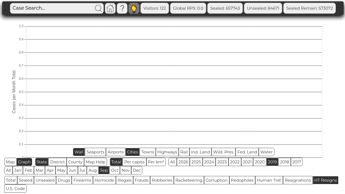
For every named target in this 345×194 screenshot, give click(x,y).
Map (10, 161)
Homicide (104, 180)
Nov (126, 170)
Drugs (64, 180)
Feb (28, 170)
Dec (137, 170)
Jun (72, 170)
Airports (116, 152)
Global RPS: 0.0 (215, 8)
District (57, 161)
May (61, 170)
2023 (222, 161)
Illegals (125, 180)
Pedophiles (242, 180)
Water (266, 152)
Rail (184, 152)
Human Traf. (269, 180)
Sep (104, 170)
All (172, 161)
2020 (260, 161)
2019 (272, 161)
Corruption (217, 180)
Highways (167, 152)
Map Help (95, 161)
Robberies (162, 180)
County (75, 161)
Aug (92, 170)
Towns (147, 152)
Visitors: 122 (181, 8)
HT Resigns (325, 180)
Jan (18, 170)
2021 (247, 161)
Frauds (142, 180)
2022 (235, 161)
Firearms (82, 180)
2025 (196, 161)
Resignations (298, 180)
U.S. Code (15, 188)
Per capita (134, 161)
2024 (209, 161)
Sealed (25, 180)
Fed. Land (247, 152)
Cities (132, 152)
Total (116, 161)
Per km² (156, 161)
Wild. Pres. (223, 152)
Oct (114, 170)
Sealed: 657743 (252, 8)
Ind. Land (200, 152)
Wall (78, 152)
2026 (183, 161)
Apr (50, 170)
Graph (24, 161)
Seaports (95, 152)
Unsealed (45, 180)
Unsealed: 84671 (290, 8)
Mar (39, 170)
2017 (296, 161)
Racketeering (188, 180)
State (42, 161)
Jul (82, 170)
